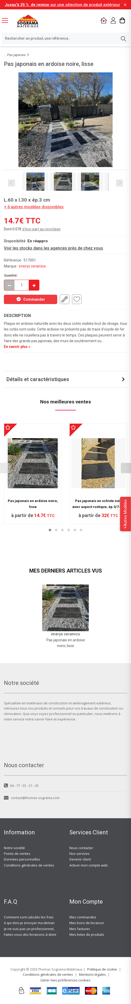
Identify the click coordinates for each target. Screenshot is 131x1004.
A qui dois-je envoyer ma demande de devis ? (39, 922)
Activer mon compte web (88, 865)
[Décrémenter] (9, 285)
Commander (30, 299)
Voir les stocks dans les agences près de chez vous (53, 248)
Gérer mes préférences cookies (65, 980)
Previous (11, 183)
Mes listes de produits (86, 934)
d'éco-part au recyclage (41, 229)
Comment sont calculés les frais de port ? (36, 917)
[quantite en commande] (21, 285)
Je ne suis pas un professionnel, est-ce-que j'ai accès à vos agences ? (58, 928)
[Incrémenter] (34, 285)
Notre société (14, 847)
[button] (50, 530)
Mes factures (79, 928)
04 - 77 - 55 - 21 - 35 (21, 785)
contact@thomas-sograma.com (32, 797)
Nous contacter (81, 847)
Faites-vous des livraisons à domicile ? (34, 934)
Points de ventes (17, 853)
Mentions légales (92, 974)
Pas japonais (16, 55)
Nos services (79, 853)
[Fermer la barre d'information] (125, 5)
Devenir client (80, 859)
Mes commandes (82, 917)
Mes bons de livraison (86, 922)
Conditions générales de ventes (29, 865)
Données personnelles (22, 859)
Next (119, 183)
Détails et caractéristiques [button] (37, 379)
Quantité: (11, 275)
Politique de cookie (102, 969)
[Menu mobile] (7, 20)
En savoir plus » (17, 347)
